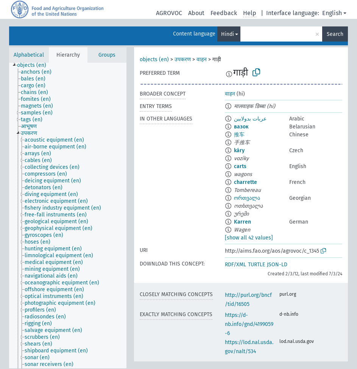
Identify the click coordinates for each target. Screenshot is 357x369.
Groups (106, 55)
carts (240, 166)
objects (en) (154, 59)
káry (239, 150)
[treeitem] (35, 65)
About (196, 13)
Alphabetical (29, 55)
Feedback (223, 13)
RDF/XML (235, 264)
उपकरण (183, 59)
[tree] (67, 215)
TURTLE (256, 264)
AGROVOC (169, 13)
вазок (241, 127)
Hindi (227, 34)
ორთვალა (247, 198)
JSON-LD (277, 264)
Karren (242, 222)
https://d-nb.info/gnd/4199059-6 (249, 324)
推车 (239, 134)
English (332, 13)
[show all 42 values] (249, 238)
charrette (245, 182)
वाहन (201, 59)
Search (335, 34)
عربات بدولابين (250, 119)
